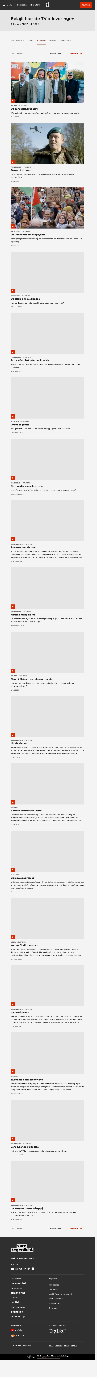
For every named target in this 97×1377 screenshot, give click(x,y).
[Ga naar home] (47, 4)
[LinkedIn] (28, 1268)
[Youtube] (12, 1268)
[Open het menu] (8, 5)
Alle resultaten (17, 41)
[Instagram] (16, 1268)
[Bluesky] (20, 1268)
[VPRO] (57, 1331)
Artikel (30, 41)
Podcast (52, 41)
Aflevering (41, 41)
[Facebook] (33, 1268)
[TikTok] (24, 1268)
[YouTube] (86, 5)
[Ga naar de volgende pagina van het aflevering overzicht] (75, 53)
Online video (65, 41)
